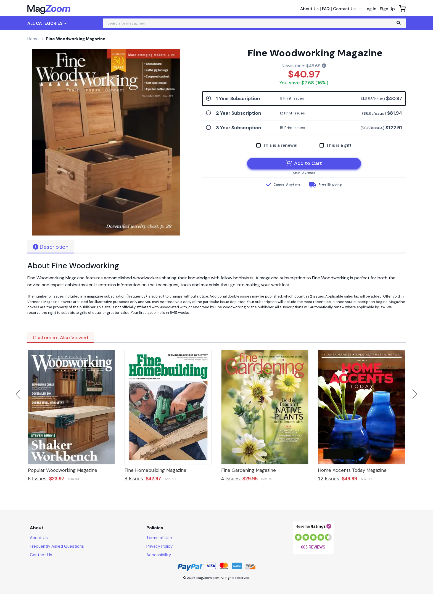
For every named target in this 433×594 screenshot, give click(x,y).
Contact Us (344, 9)
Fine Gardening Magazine (248, 470)
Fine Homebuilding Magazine (155, 470)
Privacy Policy (159, 546)
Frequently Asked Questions (57, 546)
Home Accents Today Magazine (352, 470)
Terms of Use (159, 538)
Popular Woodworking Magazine (62, 470)
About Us (309, 9)
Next (414, 394)
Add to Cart (304, 163)
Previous (18, 394)
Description (50, 246)
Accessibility (158, 555)
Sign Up (387, 9)
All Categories (47, 23)
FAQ (326, 9)
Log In (370, 9)
